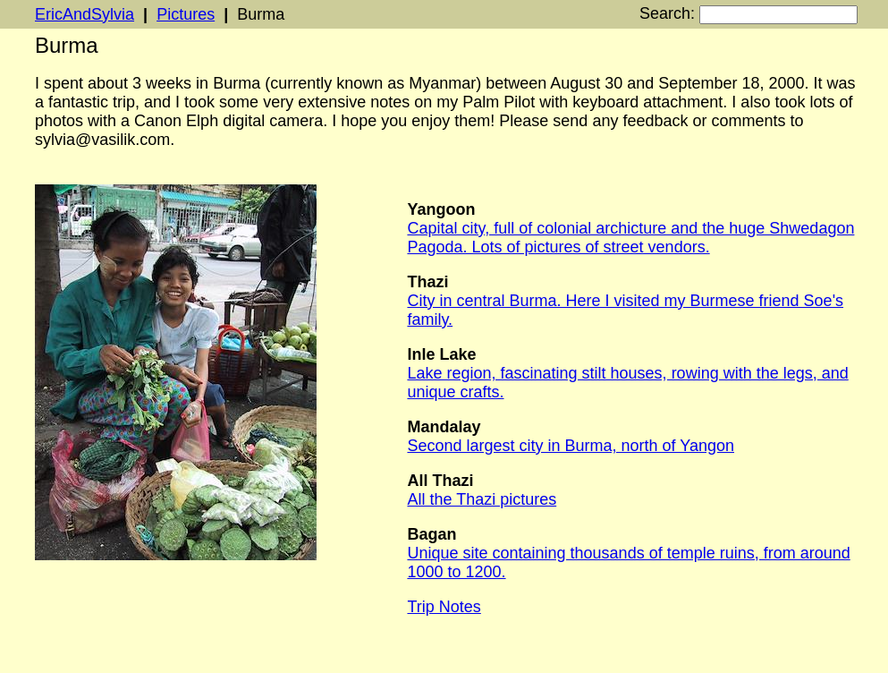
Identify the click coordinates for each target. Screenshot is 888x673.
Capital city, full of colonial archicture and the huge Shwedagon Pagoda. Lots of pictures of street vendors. (630, 237)
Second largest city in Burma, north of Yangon (570, 446)
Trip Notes (443, 607)
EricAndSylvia (84, 14)
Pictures (185, 14)
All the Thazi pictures (481, 499)
